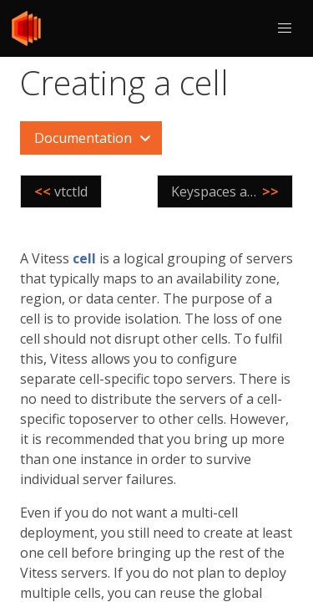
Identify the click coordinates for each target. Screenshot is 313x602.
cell (84, 258)
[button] (284, 28)
